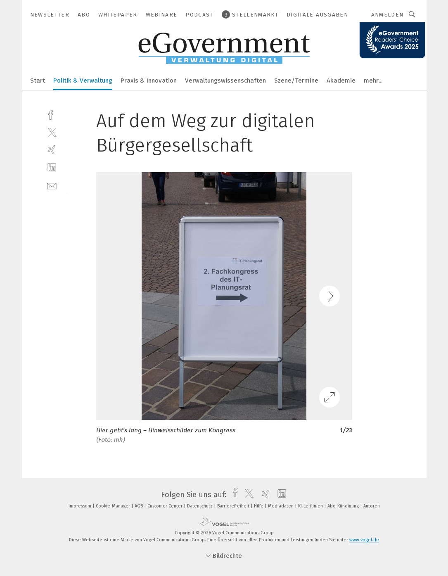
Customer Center (165, 506)
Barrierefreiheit (234, 506)
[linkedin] (52, 167)
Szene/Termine (296, 80)
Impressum (80, 506)
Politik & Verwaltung (82, 80)
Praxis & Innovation (149, 80)
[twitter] (52, 132)
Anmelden (387, 14)
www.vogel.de (364, 540)
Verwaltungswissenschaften (225, 80)
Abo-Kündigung (343, 506)
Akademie (341, 80)
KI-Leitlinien (311, 506)
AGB (139, 506)
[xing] (52, 150)
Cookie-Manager (113, 506)
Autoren (371, 506)
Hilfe (259, 506)
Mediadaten (281, 506)
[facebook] (52, 114)
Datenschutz (200, 506)
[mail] (52, 185)
